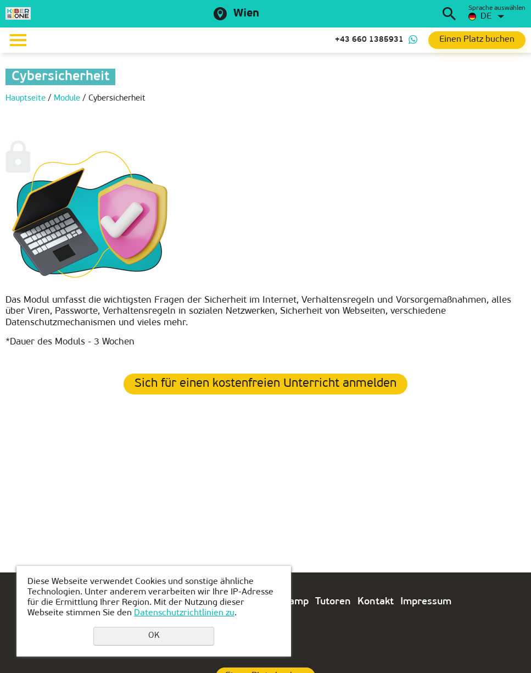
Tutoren (333, 602)
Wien (246, 13)
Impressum (425, 602)
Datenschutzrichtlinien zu (184, 613)
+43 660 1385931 (369, 40)
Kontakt (375, 602)
